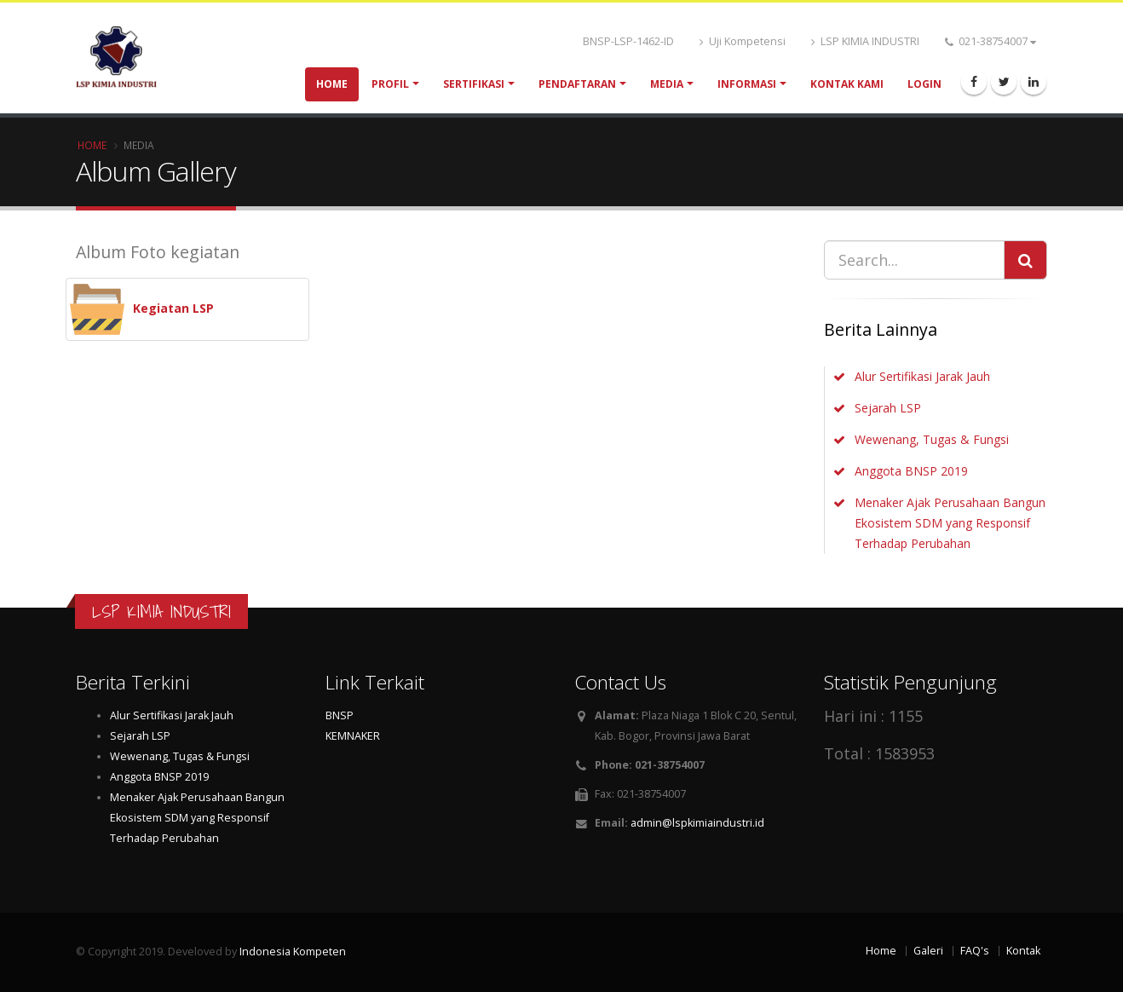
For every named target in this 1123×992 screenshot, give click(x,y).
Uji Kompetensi (743, 41)
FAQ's (974, 950)
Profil (390, 84)
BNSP (339, 715)
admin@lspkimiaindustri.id (697, 823)
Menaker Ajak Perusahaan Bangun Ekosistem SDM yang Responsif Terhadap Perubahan (950, 522)
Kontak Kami (847, 84)
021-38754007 (990, 41)
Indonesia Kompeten (292, 951)
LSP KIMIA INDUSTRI (865, 41)
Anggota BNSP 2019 (911, 471)
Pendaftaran (577, 84)
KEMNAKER (352, 736)
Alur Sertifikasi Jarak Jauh (922, 376)
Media (666, 84)
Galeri (928, 950)
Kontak (1023, 950)
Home (332, 84)
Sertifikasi (473, 84)
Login (924, 84)
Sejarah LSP (888, 408)
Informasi (746, 84)
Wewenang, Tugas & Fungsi (932, 439)
